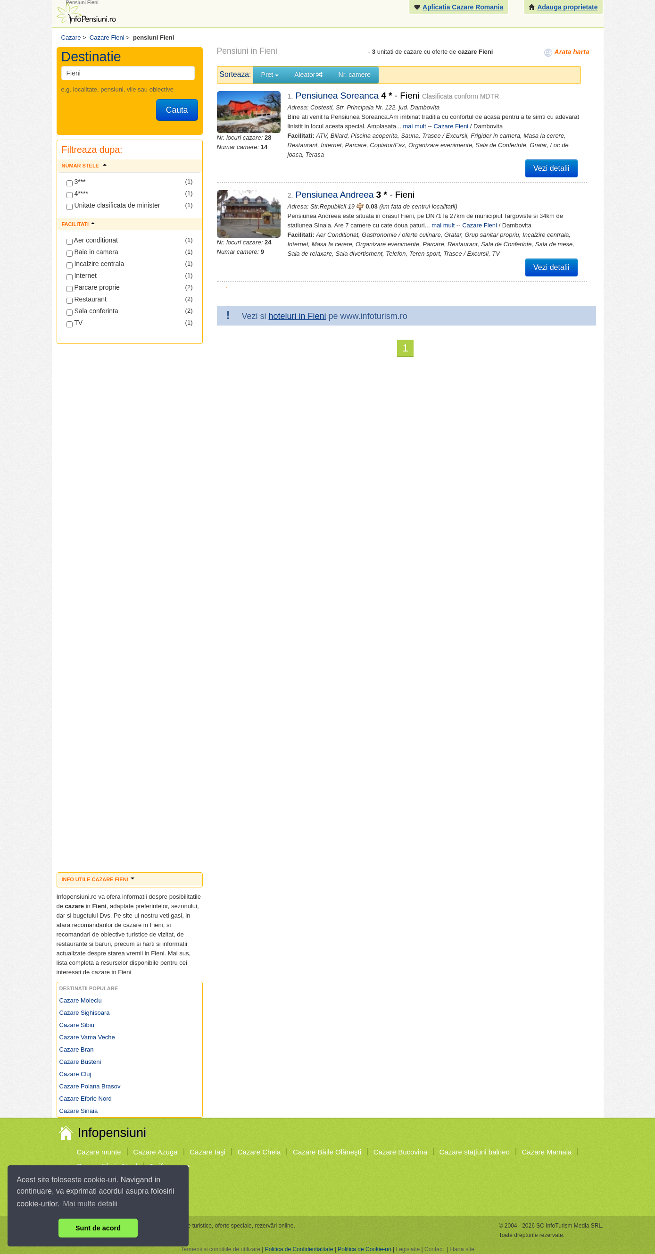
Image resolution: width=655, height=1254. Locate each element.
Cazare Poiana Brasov (90, 1086)
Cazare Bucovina (400, 1151)
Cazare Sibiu (76, 1024)
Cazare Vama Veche (87, 1037)
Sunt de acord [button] (98, 1228)
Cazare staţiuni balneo (474, 1151)
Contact (434, 1249)
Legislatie (408, 1249)
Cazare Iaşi (207, 1151)
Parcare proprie (93, 288)
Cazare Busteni (80, 1061)
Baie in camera (92, 252)
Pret (270, 74)
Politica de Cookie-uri (364, 1249)
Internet (81, 276)
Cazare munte (99, 1151)
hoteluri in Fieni (297, 316)
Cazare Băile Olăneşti (327, 1151)
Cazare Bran (76, 1049)
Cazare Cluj (75, 1074)
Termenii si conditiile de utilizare (220, 1249)
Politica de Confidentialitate (299, 1249)
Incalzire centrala (95, 264)
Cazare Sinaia (78, 1110)
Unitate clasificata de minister (113, 205)
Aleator (308, 74)
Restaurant (86, 299)
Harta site (462, 1249)
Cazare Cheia (259, 1151)
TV (74, 323)
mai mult (414, 126)
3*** (76, 182)
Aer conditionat (92, 240)
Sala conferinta (92, 311)
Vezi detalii (551, 168)
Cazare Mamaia (547, 1151)
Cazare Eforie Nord (85, 1098)
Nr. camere (355, 74)
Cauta (177, 110)
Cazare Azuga (155, 1151)
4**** (77, 194)
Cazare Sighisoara (84, 1012)
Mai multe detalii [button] (90, 1204)
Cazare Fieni (450, 126)
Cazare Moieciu (80, 1000)
